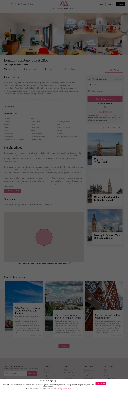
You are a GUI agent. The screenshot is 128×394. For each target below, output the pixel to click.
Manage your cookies (64, 389)
